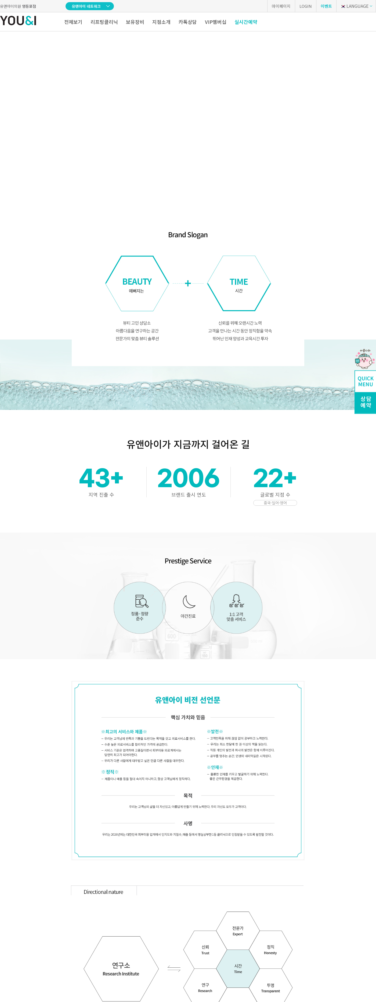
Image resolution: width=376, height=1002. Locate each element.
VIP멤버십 (215, 21)
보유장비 (135, 21)
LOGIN (305, 6)
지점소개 (161, 21)
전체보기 (73, 21)
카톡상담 (188, 21)
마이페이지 (281, 6)
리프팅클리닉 (104, 21)
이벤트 (326, 6)
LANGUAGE (354, 6)
